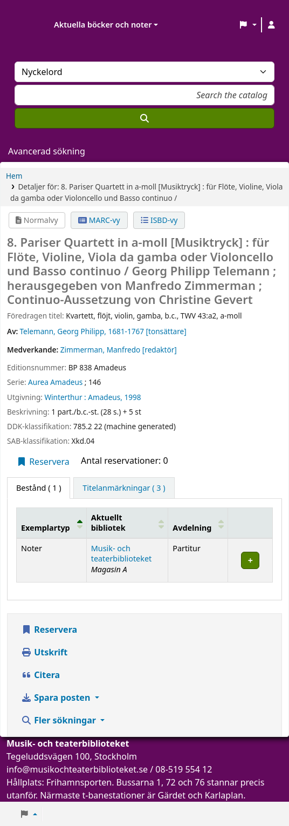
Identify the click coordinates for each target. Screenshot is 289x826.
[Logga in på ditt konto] (271, 25)
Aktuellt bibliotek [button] (108, 522)
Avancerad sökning (46, 151)
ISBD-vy (159, 220)
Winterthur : (65, 397)
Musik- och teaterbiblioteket (121, 553)
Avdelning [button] (192, 528)
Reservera (43, 462)
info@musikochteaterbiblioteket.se (77, 769)
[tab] (123, 488)
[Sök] (144, 118)
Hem (14, 176)
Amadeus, (105, 397)
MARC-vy (99, 220)
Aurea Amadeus (55, 382)
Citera (40, 675)
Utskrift (44, 652)
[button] (248, 25)
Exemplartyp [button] (45, 528)
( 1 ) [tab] (38, 488)
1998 (132, 397)
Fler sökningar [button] (59, 720)
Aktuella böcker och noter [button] (103, 24)
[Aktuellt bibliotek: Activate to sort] (127, 522)
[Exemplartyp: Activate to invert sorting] (52, 522)
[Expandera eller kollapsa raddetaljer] (250, 560)
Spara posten (56, 697)
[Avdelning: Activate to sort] (198, 522)
